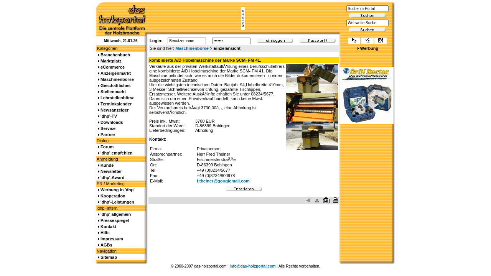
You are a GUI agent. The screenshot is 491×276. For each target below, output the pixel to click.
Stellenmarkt (113, 91)
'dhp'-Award (112, 177)
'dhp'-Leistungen (117, 202)
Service (108, 128)
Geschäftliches (115, 85)
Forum (107, 147)
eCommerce (113, 67)
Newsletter (111, 171)
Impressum (112, 239)
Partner (108, 134)
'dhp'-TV (109, 116)
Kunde (107, 165)
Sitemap (109, 257)
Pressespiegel (115, 220)
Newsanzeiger (115, 110)
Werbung (369, 48)
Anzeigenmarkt (116, 73)
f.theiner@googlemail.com (223, 181)
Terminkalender (116, 104)
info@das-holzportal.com (253, 266)
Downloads (112, 122)
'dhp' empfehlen (116, 153)
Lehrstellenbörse (118, 97)
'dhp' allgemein (116, 214)
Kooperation (113, 196)
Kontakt (108, 226)
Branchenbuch (115, 55)
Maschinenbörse (192, 48)
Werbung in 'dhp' (118, 189)
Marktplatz (111, 61)
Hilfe (105, 232)
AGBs (106, 245)
